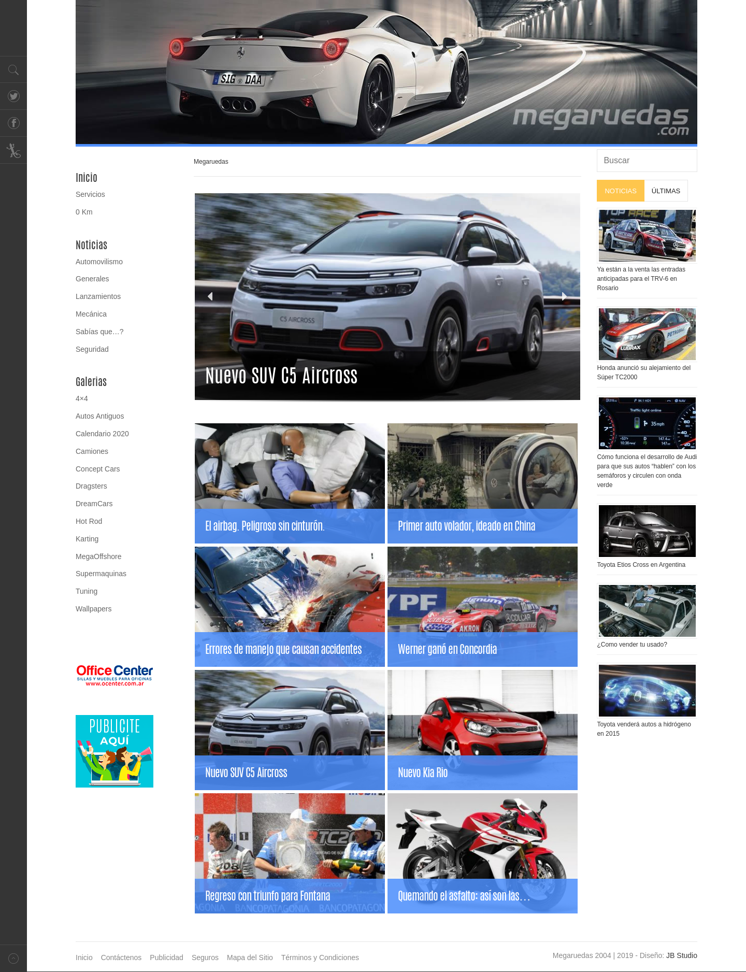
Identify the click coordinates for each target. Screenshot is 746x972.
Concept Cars (98, 469)
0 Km (84, 212)
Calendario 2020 (102, 434)
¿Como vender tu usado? (632, 644)
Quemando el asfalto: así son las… (464, 896)
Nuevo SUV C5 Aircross (246, 772)
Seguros (205, 957)
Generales (92, 279)
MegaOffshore (98, 556)
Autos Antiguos (100, 416)
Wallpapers (94, 609)
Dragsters (91, 486)
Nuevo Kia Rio (423, 772)
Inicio (86, 178)
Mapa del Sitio (250, 957)
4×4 (82, 398)
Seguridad (92, 349)
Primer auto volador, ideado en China (466, 526)
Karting (87, 539)
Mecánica (91, 314)
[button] (211, 296)
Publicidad (166, 957)
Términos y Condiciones (320, 957)
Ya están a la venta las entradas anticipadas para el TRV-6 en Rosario (641, 279)
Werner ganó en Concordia (447, 649)
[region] (386, 73)
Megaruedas (211, 161)
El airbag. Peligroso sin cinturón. (265, 526)
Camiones (92, 451)
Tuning (86, 591)
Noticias (91, 245)
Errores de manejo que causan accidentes (283, 649)
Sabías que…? (100, 331)
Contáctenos (121, 957)
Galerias (91, 382)
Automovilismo (99, 262)
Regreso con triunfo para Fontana (267, 896)
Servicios (90, 194)
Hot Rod (89, 521)
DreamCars (94, 503)
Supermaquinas (101, 573)
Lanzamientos (98, 296)
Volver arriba (13, 958)
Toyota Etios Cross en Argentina (641, 564)
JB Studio (681, 955)
